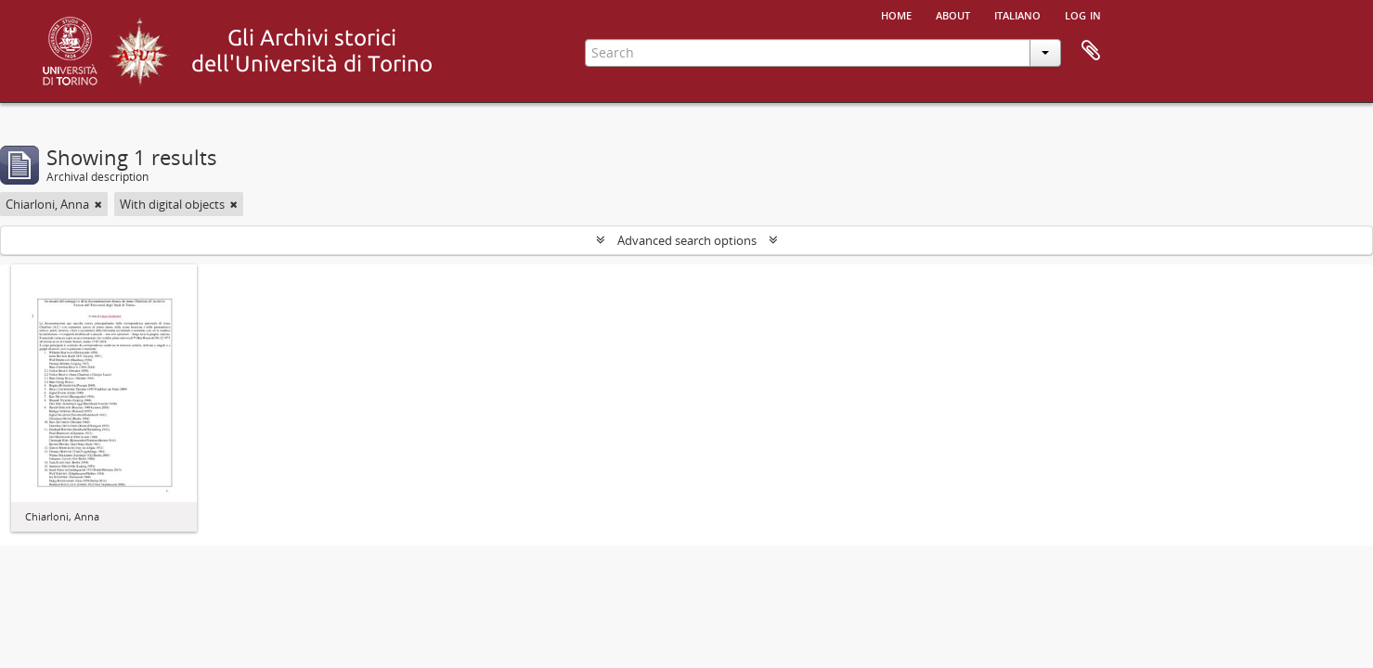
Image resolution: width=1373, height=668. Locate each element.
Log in (1083, 14)
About (953, 14)
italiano (1017, 14)
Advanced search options (687, 240)
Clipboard (1091, 51)
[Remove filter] (98, 204)
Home (896, 14)
